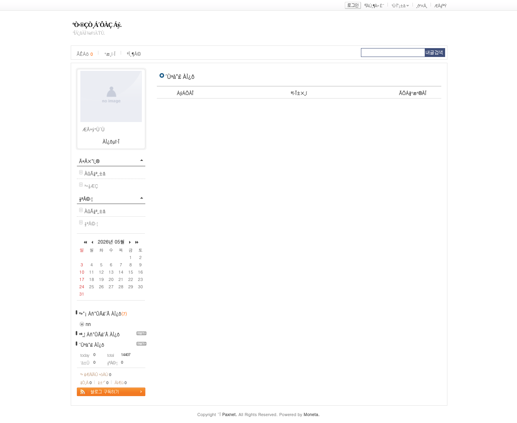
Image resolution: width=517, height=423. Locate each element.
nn (88, 324)
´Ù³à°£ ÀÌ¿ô (91, 344)
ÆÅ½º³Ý (440, 5)
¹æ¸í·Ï (109, 53)
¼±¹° (103, 382)
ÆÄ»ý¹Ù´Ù (94, 129)
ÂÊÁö (85, 53)
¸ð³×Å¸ (421, 5)
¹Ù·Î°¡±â (398, 5)
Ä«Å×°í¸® (89, 161)
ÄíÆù (120, 382)
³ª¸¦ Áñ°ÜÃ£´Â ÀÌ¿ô (99, 334)
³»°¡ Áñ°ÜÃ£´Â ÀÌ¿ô (100, 313)
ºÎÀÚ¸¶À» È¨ (374, 5)
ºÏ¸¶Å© (134, 53)
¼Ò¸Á (85, 382)
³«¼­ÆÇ (91, 185)
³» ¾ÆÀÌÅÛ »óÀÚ (95, 374)
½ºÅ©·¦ (86, 199)
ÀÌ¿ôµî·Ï (111, 141)
